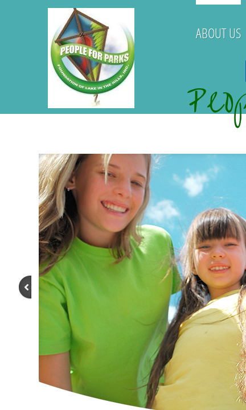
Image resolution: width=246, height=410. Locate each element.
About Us (218, 32)
